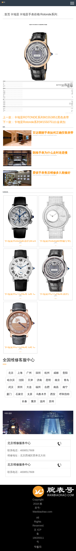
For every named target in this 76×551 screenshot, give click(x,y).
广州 (29, 372)
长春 (24, 401)
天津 (30, 380)
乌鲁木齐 (41, 394)
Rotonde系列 (48, 14)
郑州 (19, 387)
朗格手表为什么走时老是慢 (50, 152)
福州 (38, 387)
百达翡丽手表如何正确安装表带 (53, 132)
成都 (56, 372)
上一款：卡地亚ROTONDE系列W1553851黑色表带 (36, 117)
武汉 (10, 387)
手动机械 (67, 85)
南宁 (65, 387)
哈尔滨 (11, 380)
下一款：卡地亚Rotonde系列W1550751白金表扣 (34, 122)
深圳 (38, 372)
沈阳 (21, 380)
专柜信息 (38, 547)
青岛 (66, 380)
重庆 (33, 401)
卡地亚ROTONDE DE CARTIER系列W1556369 (35, 293)
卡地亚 (15, 14)
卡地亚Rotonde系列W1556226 (24, 240)
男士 (70, 87)
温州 (42, 401)
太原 (29, 394)
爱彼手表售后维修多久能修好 (51, 172)
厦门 (9, 394)
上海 (19, 372)
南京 (57, 380)
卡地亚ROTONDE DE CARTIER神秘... (29, 346)
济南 (39, 380)
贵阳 (65, 372)
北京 (10, 372)
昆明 (48, 380)
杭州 (47, 372)
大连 (29, 387)
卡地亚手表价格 (30, 14)
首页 (7, 14)
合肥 (47, 387)
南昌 (56, 387)
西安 (52, 394)
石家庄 (19, 394)
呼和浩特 (64, 394)
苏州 (51, 401)
